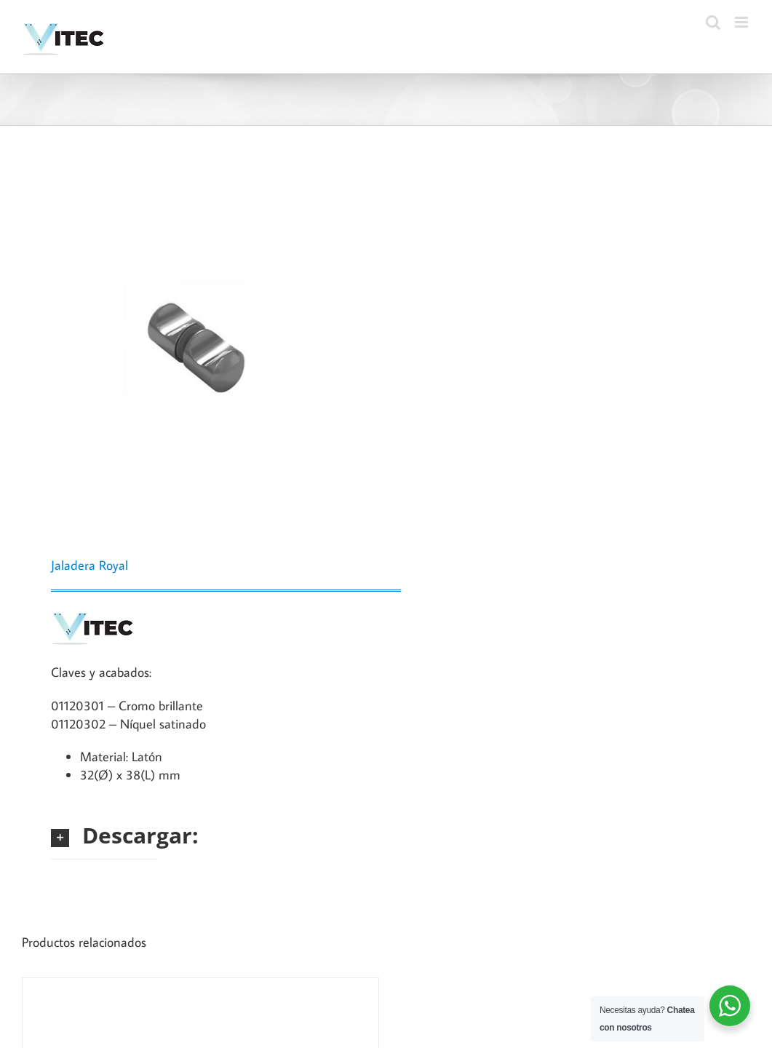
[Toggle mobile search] (713, 22)
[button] (104, 835)
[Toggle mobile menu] (742, 22)
